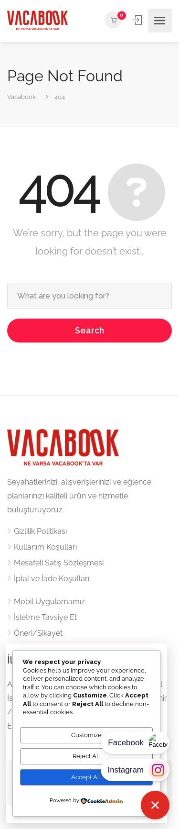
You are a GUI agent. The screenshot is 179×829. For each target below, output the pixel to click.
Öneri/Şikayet (38, 633)
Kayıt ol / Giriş (138, 20)
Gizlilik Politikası (40, 531)
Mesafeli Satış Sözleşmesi (59, 562)
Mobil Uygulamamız (49, 601)
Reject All (86, 756)
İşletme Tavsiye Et (45, 617)
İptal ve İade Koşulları (51, 578)
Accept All (86, 777)
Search (89, 330)
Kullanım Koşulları (45, 547)
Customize (86, 735)
